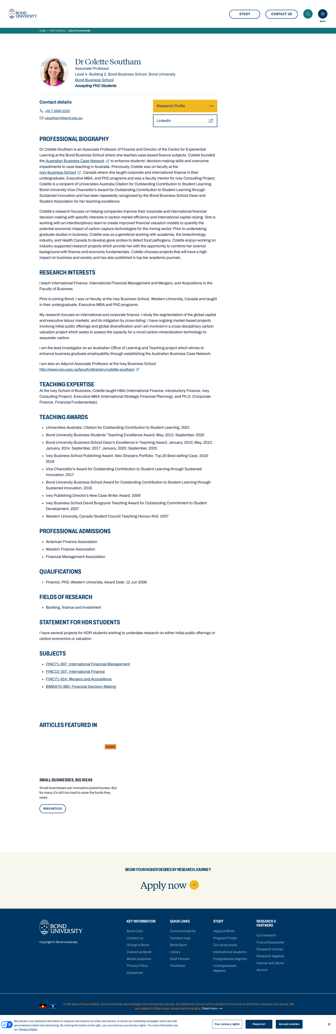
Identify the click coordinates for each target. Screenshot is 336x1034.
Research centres (269, 949)
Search (309, 14)
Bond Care (135, 931)
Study (244, 14)
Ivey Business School (60, 172)
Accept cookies (289, 1024)
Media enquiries (139, 959)
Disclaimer (135, 973)
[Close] (329, 1024)
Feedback (177, 965)
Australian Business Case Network (78, 161)
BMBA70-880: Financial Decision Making (81, 686)
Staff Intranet (180, 959)
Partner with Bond (270, 963)
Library (175, 952)
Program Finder (225, 938)
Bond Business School (94, 80)
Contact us (281, 14)
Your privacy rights (227, 1024)
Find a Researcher (270, 942)
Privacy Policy (137, 965)
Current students (182, 931)
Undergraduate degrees (224, 968)
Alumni (261, 970)
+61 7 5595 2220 (57, 111)
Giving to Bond (138, 945)
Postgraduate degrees (230, 959)
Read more (212, 1008)
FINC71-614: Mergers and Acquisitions (79, 679)
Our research (266, 935)
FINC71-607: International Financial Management (88, 664)
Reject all (259, 1024)
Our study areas (225, 945)
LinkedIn (185, 120)
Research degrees (270, 956)
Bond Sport (178, 945)
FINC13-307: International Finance (75, 671)
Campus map (180, 938)
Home (42, 31)
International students (229, 952)
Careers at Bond (139, 952)
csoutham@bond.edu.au (63, 118)
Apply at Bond (223, 931)
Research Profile (185, 106)
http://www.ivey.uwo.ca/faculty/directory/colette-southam (89, 369)
